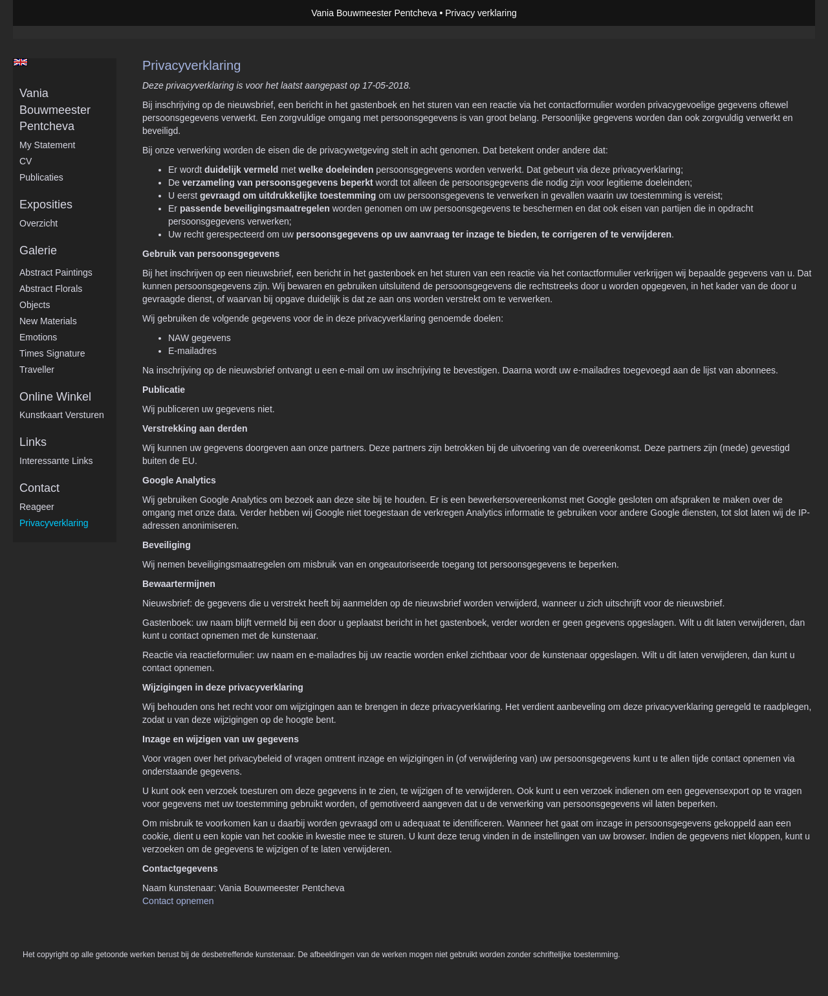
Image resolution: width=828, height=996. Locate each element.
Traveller (36, 369)
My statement (47, 145)
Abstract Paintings (56, 272)
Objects (34, 305)
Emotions (38, 337)
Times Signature (52, 353)
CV (25, 161)
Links (33, 442)
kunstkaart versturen (61, 415)
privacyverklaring (54, 523)
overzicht (38, 223)
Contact (39, 487)
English (20, 62)
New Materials (48, 321)
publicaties (41, 177)
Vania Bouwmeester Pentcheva (374, 13)
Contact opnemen (178, 901)
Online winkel (55, 396)
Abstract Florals (50, 288)
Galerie (38, 250)
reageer (36, 507)
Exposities (45, 204)
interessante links (56, 461)
